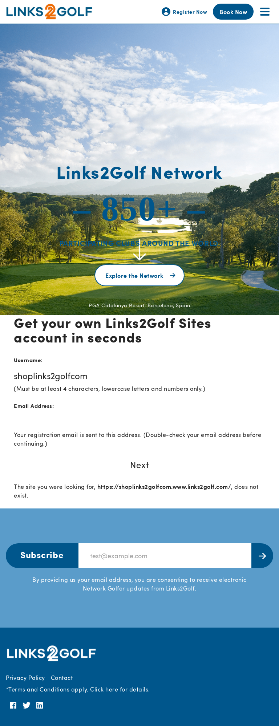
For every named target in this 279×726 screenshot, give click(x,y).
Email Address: (34, 405)
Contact (62, 678)
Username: (28, 360)
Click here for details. (120, 689)
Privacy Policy (25, 678)
